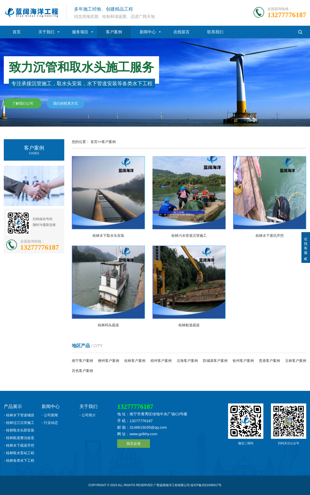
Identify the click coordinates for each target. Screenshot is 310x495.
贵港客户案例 (269, 361)
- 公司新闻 (50, 415)
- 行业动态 (50, 423)
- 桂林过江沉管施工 (19, 423)
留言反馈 (134, 444)
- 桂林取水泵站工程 (19, 453)
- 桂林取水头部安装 (19, 430)
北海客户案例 (187, 361)
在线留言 (181, 32)
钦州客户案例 (243, 361)
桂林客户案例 (134, 361)
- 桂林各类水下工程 (19, 460)
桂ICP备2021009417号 (206, 485)
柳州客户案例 (108, 361)
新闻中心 (148, 32)
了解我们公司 (22, 104)
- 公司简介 (87, 415)
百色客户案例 (82, 371)
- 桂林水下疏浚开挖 (19, 445)
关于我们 (46, 32)
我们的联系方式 (65, 104)
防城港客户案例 (215, 361)
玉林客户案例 (295, 361)
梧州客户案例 (161, 361)
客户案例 (114, 32)
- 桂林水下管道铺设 (19, 415)
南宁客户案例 (82, 361)
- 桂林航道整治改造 (19, 438)
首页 (17, 32)
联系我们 (215, 32)
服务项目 (80, 32)
